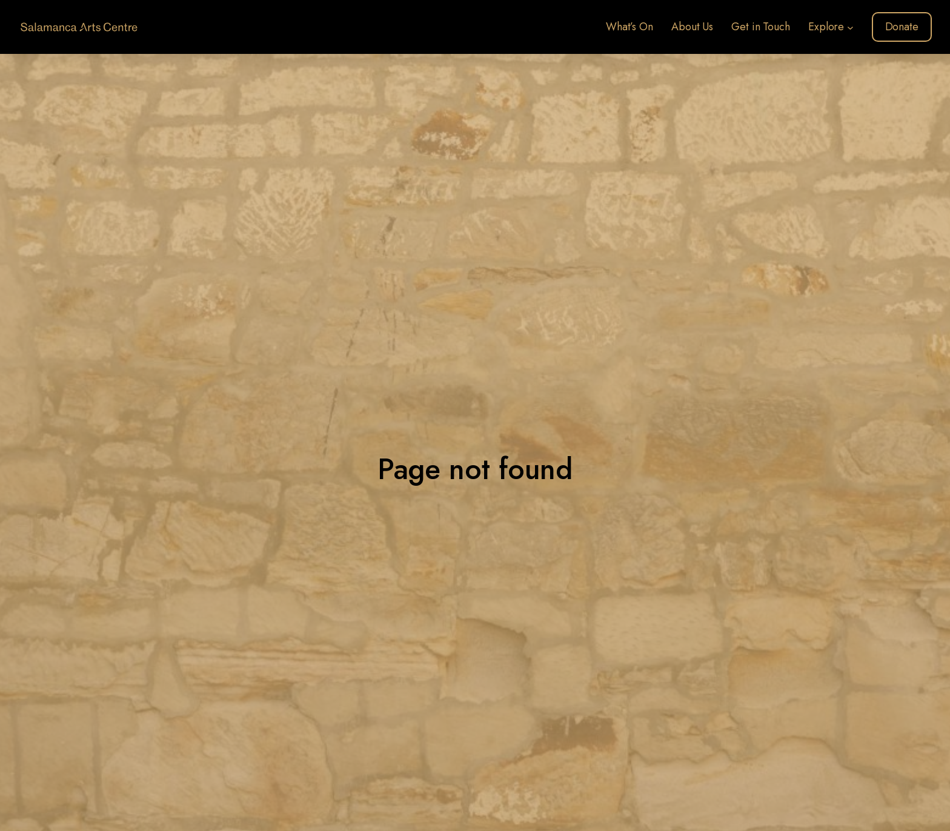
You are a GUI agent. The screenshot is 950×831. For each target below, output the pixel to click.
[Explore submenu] (850, 27)
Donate (901, 27)
